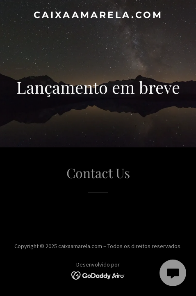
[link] (98, 15)
